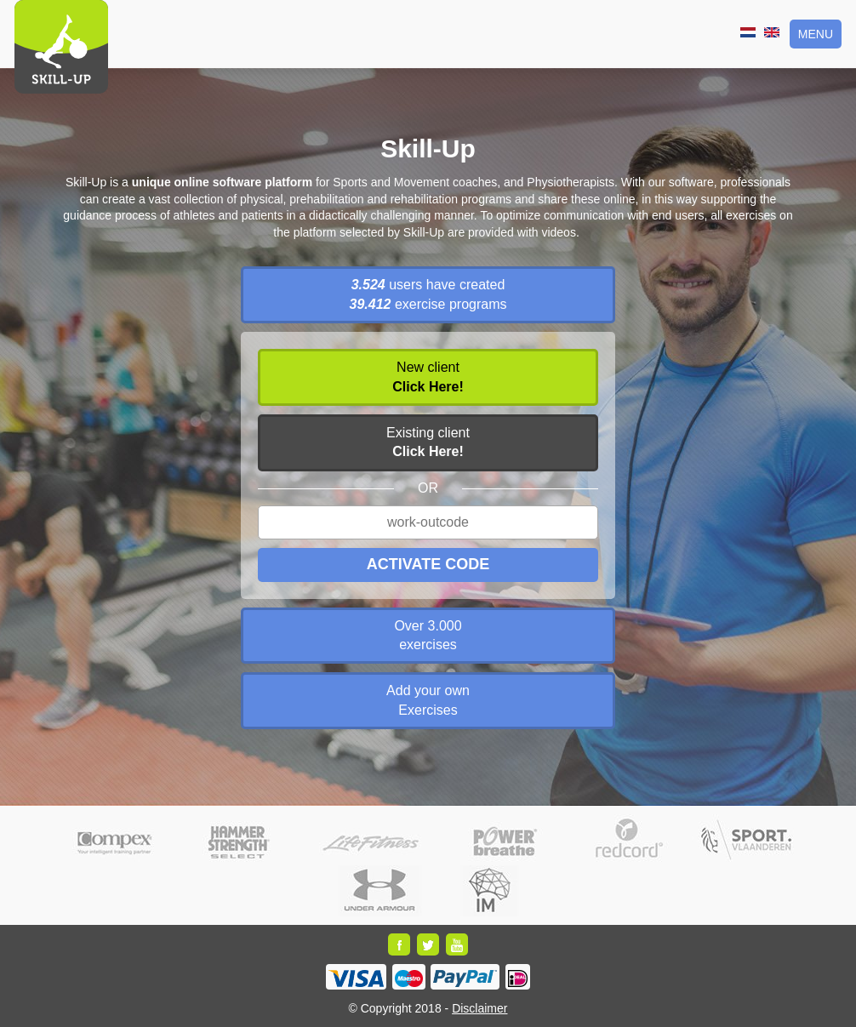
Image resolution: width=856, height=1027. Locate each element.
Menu (815, 34)
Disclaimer (479, 1008)
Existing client (428, 442)
